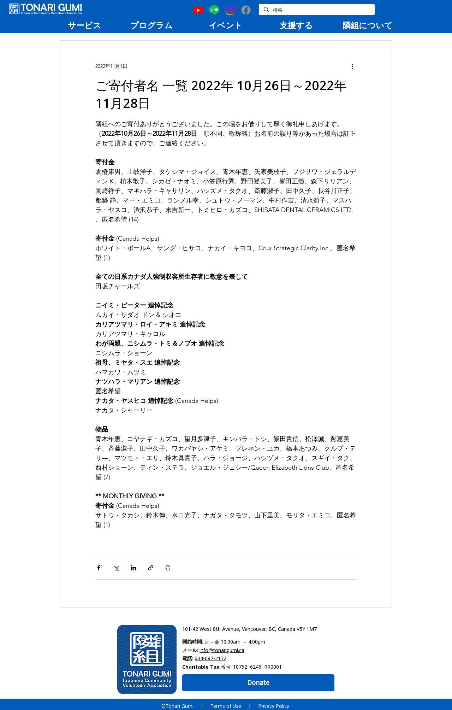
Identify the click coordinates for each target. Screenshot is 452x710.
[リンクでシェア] (150, 567)
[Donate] (258, 682)
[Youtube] (198, 10)
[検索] (316, 10)
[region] (84, 25)
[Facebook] (246, 10)
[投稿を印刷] (168, 567)
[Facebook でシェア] (98, 567)
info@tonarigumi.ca (222, 650)
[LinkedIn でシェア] (133, 567)
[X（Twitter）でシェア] (116, 567)
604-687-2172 (210, 658)
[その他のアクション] (352, 66)
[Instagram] (230, 10)
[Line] (214, 10)
